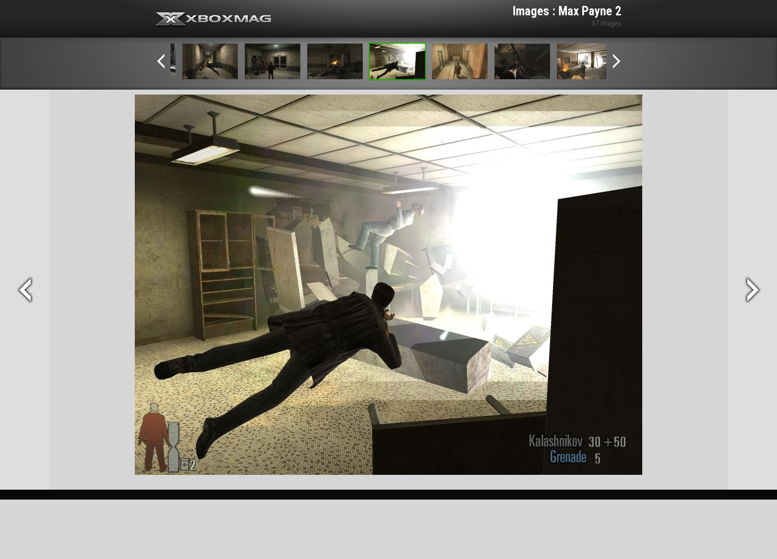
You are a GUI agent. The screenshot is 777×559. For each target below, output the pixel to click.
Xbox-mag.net (214, 19)
